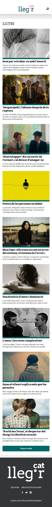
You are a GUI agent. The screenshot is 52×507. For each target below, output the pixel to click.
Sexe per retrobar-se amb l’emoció (24, 61)
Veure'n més (26, 448)
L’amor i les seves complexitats (22, 340)
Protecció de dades (31, 487)
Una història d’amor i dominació (23, 296)
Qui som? (15, 487)
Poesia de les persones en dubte (22, 203)
